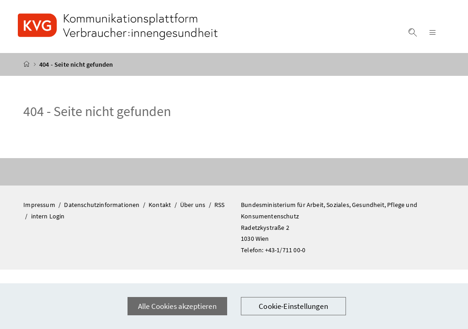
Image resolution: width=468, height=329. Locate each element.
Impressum (40, 205)
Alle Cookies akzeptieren (177, 306)
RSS (219, 205)
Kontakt (160, 205)
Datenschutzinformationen (102, 205)
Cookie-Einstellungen (293, 306)
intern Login (48, 216)
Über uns (193, 205)
